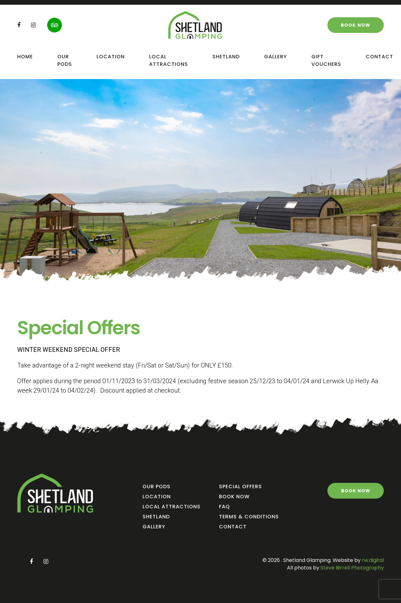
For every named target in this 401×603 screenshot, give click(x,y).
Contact (379, 56)
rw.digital (373, 560)
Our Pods (64, 60)
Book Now (234, 496)
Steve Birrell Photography (351, 567)
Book (355, 25)
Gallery (275, 56)
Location (110, 56)
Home (25, 56)
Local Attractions (168, 60)
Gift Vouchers (326, 60)
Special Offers (240, 486)
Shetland (226, 56)
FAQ (224, 506)
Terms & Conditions (249, 516)
